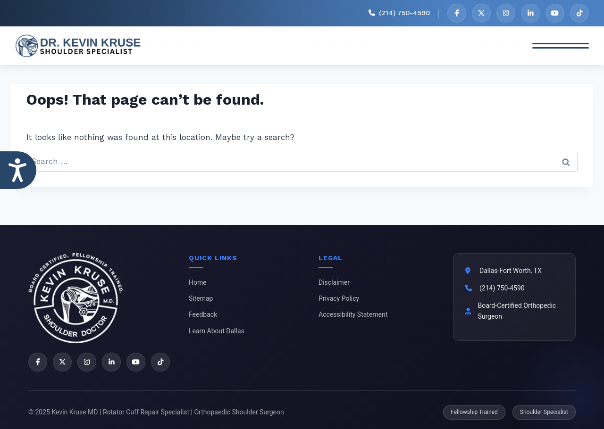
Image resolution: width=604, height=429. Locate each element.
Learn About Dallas (216, 331)
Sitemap (201, 298)
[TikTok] (579, 13)
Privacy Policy (339, 298)
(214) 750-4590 (502, 288)
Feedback (203, 314)
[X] (481, 13)
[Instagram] (505, 13)
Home (198, 282)
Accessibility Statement (353, 314)
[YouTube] (554, 13)
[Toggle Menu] (560, 46)
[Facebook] (456, 13)
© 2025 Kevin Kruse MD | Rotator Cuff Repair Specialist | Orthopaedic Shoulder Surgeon (156, 412)
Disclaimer (334, 282)
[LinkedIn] (530, 13)
